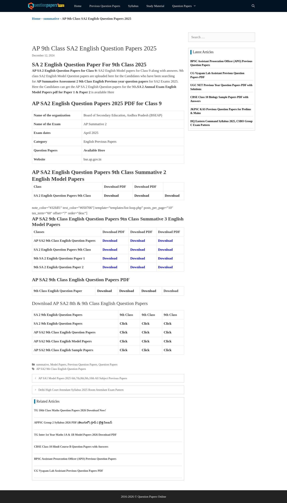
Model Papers (58, 364)
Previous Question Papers (104, 6)
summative (51, 19)
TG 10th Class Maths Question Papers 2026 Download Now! (70, 410)
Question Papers (186, 6)
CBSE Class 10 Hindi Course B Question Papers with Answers (71, 446)
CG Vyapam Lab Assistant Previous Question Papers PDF (68, 470)
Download (111, 195)
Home (78, 6)
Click (124, 323)
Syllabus (133, 6)
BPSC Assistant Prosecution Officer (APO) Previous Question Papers (75, 458)
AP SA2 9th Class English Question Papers (61, 368)
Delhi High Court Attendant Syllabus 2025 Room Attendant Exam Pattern (81, 389)
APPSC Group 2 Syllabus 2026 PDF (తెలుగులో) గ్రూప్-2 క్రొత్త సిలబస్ (73, 422)
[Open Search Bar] (253, 6)
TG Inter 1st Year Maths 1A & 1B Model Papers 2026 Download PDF (75, 434)
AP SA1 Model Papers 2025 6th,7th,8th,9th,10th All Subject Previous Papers (82, 378)
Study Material (155, 6)
